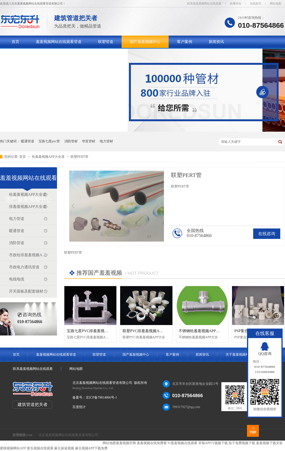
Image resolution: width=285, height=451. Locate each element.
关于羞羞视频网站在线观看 (34, 54)
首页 (15, 42)
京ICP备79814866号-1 (101, 397)
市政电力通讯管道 (24, 267)
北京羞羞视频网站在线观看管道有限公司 (68, 435)
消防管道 (16, 243)
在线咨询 (266, 233)
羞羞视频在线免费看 (152, 443)
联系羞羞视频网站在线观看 (204, 3)
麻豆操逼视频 (64, 448)
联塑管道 (105, 42)
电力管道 (16, 219)
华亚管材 (88, 141)
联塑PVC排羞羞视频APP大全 (147, 331)
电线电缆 (16, 279)
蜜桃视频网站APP (13, 448)
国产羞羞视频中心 (145, 42)
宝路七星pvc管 (49, 141)
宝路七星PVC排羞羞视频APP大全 (95, 331)
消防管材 (71, 141)
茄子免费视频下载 (241, 443)
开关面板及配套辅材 (26, 291)
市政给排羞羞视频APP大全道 (28, 255)
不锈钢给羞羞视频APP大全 (201, 331)
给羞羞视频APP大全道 (48, 156)
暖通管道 (27, 141)
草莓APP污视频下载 (213, 443)
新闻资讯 (216, 42)
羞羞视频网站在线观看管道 (58, 42)
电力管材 (106, 141)
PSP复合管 (243, 331)
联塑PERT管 (79, 156)
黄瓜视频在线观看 (40, 448)
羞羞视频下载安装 (269, 443)
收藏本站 (235, 3)
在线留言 (255, 3)
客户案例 (184, 42)
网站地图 (275, 3)
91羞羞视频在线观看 (182, 443)
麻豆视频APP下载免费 (91, 448)
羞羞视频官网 (126, 443)
